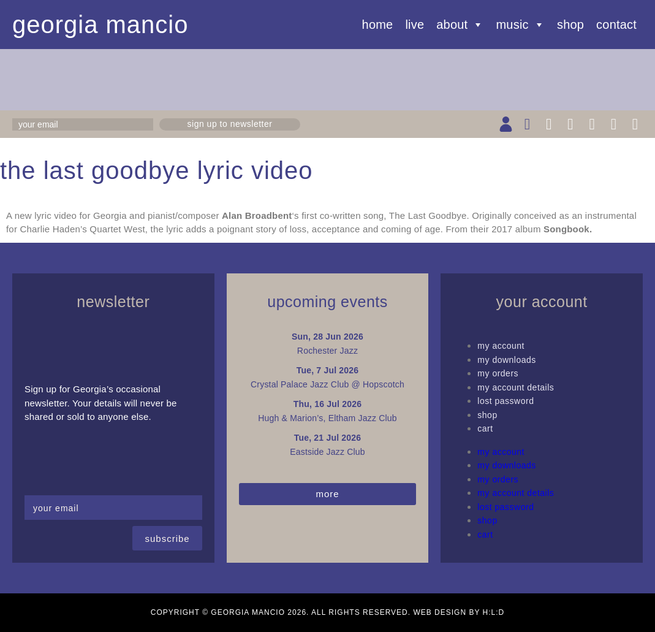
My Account (500, 346)
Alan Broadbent (257, 215)
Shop (570, 24)
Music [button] (520, 24)
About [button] (459, 24)
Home (377, 24)
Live (414, 24)
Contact (616, 24)
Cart (485, 428)
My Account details (515, 387)
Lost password (505, 401)
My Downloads (506, 360)
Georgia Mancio (100, 24)
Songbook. (567, 229)
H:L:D (494, 612)
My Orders (497, 373)
